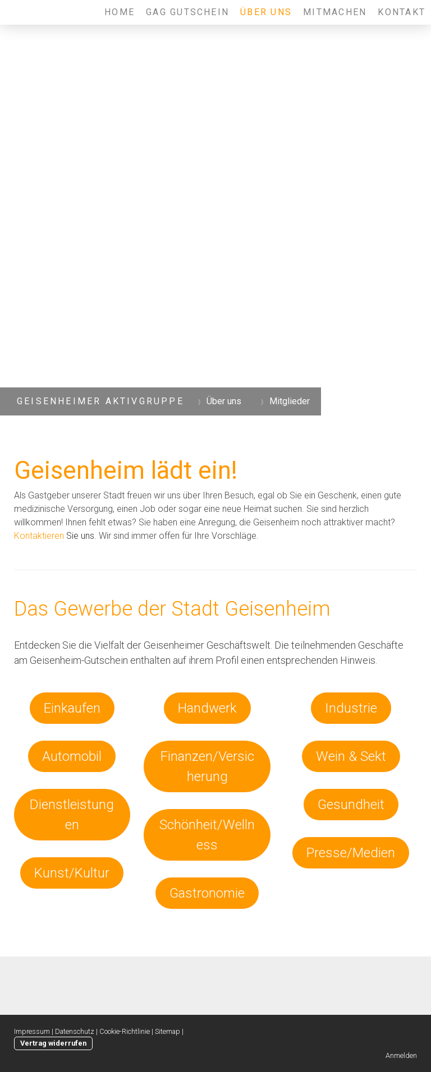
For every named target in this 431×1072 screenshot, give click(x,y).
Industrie (351, 708)
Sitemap (167, 1031)
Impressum (32, 1031)
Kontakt (401, 12)
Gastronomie (207, 893)
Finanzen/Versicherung (207, 766)
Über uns (266, 12)
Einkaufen (72, 708)
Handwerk (207, 708)
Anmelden (401, 1055)
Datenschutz (74, 1031)
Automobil (72, 756)
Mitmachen (334, 12)
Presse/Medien (350, 853)
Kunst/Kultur (71, 873)
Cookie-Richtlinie (124, 1031)
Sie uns (54, 535)
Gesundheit (351, 804)
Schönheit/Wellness (207, 835)
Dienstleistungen (72, 815)
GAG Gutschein (187, 12)
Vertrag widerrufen (53, 1043)
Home (119, 12)
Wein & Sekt (351, 756)
